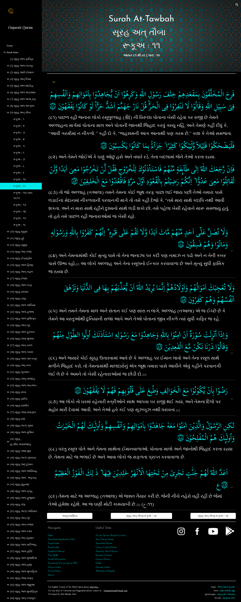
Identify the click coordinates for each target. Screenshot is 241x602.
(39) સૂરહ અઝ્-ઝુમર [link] (21, 425)
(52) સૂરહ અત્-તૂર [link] (20, 518)
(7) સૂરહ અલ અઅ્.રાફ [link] (23, 99)
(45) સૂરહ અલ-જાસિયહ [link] (23, 471)
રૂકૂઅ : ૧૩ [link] (19, 205)
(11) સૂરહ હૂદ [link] (17, 238)
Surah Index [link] (13, 52)
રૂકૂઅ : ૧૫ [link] (19, 218)
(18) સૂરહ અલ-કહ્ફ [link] (21, 285)
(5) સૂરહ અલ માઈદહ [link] (21, 85)
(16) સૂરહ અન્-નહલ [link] (21, 271)
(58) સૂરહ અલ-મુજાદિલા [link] (23, 558)
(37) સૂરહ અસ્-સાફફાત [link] (23, 412)
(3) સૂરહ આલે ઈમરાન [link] (22, 72)
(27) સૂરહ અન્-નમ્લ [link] (21, 345)
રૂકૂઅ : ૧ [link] (18, 119)
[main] (141, 36)
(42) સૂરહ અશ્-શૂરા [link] (20, 451)
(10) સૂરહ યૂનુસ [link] (18, 231)
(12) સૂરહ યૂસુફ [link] (18, 245)
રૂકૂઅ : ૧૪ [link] (19, 211)
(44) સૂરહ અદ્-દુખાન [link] (21, 464)
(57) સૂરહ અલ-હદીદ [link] (21, 551)
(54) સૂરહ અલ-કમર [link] (21, 531)
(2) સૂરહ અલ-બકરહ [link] (21, 65)
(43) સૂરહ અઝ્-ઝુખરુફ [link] (23, 457)
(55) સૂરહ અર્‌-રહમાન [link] (22, 538)
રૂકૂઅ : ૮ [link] (18, 166)
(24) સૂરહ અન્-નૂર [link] (20, 325)
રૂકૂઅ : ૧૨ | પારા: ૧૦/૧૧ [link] (23, 195)
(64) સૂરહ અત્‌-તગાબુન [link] (22, 598)
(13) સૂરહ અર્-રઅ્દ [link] (21, 251)
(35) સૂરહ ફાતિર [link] (18, 399)
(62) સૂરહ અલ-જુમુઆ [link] (22, 584)
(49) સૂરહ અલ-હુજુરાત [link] (22, 497)
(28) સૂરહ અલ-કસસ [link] (21, 352)
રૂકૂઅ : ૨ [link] (18, 126)
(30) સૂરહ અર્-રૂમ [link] (20, 365)
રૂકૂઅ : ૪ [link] (19, 139)
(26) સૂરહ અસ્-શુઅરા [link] (22, 338)
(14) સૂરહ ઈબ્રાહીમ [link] (21, 258)
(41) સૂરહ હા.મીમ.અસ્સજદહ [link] (20, 441)
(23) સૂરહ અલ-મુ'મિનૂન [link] (23, 318)
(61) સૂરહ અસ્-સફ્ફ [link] (21, 578)
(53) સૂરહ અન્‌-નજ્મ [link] (21, 524)
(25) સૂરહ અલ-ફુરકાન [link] (22, 332)
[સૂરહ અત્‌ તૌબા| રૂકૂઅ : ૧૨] (213, 516)
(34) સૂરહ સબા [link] (18, 392)
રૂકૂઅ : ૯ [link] (18, 172)
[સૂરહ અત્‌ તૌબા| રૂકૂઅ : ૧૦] (141, 516)
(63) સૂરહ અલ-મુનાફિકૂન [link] (24, 591)
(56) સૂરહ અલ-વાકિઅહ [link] (23, 544)
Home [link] (10, 45)
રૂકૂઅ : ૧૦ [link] (19, 179)
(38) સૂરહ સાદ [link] (17, 419)
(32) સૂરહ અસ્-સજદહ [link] (22, 378)
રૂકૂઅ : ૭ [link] (19, 159)
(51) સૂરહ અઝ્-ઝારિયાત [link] (23, 511)
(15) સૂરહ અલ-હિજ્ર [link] (21, 265)
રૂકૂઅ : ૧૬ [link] (19, 225)
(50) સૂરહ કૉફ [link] (17, 504)
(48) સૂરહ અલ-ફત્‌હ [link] (21, 491)
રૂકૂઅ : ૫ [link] (19, 146)
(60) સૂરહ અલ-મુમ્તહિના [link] (23, 571)
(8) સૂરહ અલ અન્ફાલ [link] (22, 106)
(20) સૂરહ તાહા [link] (18, 298)
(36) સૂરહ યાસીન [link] (19, 405)
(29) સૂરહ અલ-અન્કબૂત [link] (23, 358)
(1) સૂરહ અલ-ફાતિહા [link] (21, 59)
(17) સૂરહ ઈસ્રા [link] (18, 278)
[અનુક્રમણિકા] (69, 516)
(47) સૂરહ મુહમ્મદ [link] (19, 484)
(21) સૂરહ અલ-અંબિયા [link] (22, 305)
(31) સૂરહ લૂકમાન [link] (19, 372)
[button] (237, 5)
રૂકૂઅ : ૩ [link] (19, 132)
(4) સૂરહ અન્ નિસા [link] (20, 79)
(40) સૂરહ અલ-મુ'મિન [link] (22, 432)
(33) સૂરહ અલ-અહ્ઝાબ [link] (23, 385)
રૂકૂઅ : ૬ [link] (18, 152)
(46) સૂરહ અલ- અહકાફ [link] (23, 477)
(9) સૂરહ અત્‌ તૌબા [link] (20, 112)
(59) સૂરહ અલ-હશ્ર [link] (21, 564)
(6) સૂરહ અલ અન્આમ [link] (22, 92)
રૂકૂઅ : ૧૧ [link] (19, 186)
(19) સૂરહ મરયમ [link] (19, 291)
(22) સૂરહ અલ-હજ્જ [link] (22, 312)
